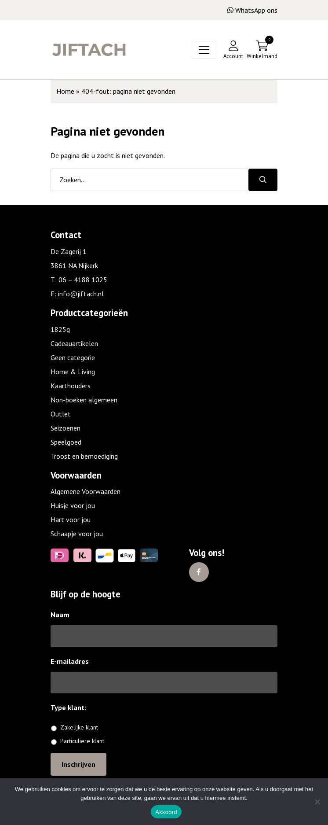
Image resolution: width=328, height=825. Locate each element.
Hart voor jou (71, 519)
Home (65, 91)
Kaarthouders (71, 385)
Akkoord (166, 812)
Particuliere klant (82, 741)
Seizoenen (65, 428)
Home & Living (73, 371)
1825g (60, 329)
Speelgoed (66, 442)
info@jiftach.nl (81, 293)
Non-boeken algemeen (84, 399)
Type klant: (72, 707)
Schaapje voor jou (77, 533)
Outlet (61, 413)
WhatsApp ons (252, 10)
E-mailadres (70, 661)
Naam (60, 614)
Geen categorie (73, 357)
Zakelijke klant (79, 727)
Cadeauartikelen (74, 343)
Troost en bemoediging (84, 456)
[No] (317, 801)
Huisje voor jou (73, 505)
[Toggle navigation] (204, 50)
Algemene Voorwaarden (85, 491)
